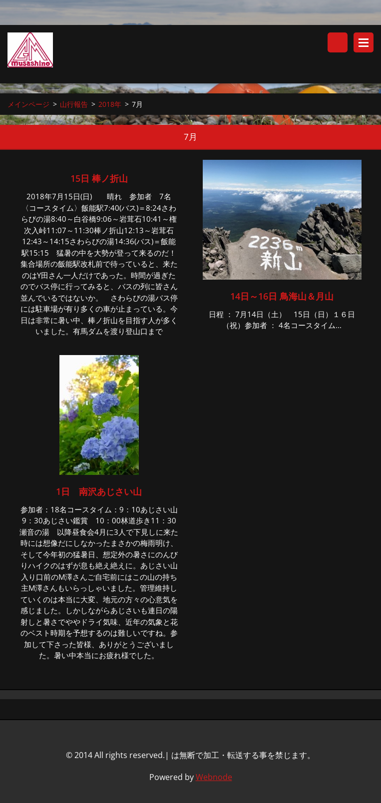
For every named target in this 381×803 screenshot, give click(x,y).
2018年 (109, 104)
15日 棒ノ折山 (103, 178)
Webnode (214, 777)
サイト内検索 (338, 42)
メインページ (28, 104)
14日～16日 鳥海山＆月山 (282, 296)
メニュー (364, 42)
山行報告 (74, 104)
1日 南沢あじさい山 (99, 491)
